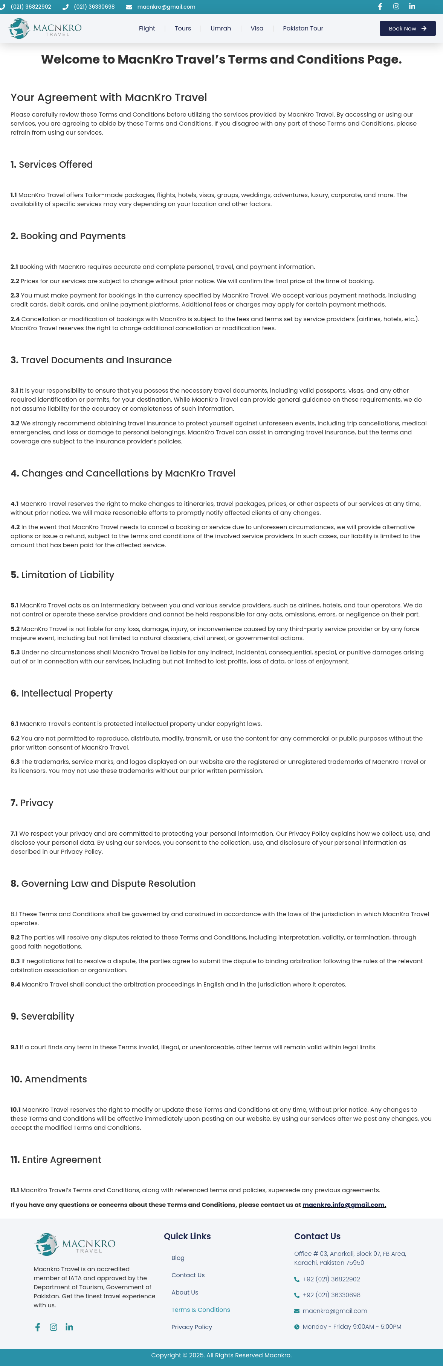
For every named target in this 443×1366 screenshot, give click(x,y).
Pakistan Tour (303, 28)
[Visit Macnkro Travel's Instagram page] (397, 6)
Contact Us (188, 1275)
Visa (257, 28)
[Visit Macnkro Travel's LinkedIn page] (413, 6)
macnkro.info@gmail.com (343, 1205)
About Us (184, 1292)
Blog (178, 1258)
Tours (183, 28)
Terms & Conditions (200, 1309)
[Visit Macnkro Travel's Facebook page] (381, 6)
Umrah (221, 28)
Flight (147, 28)
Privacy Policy (191, 1327)
